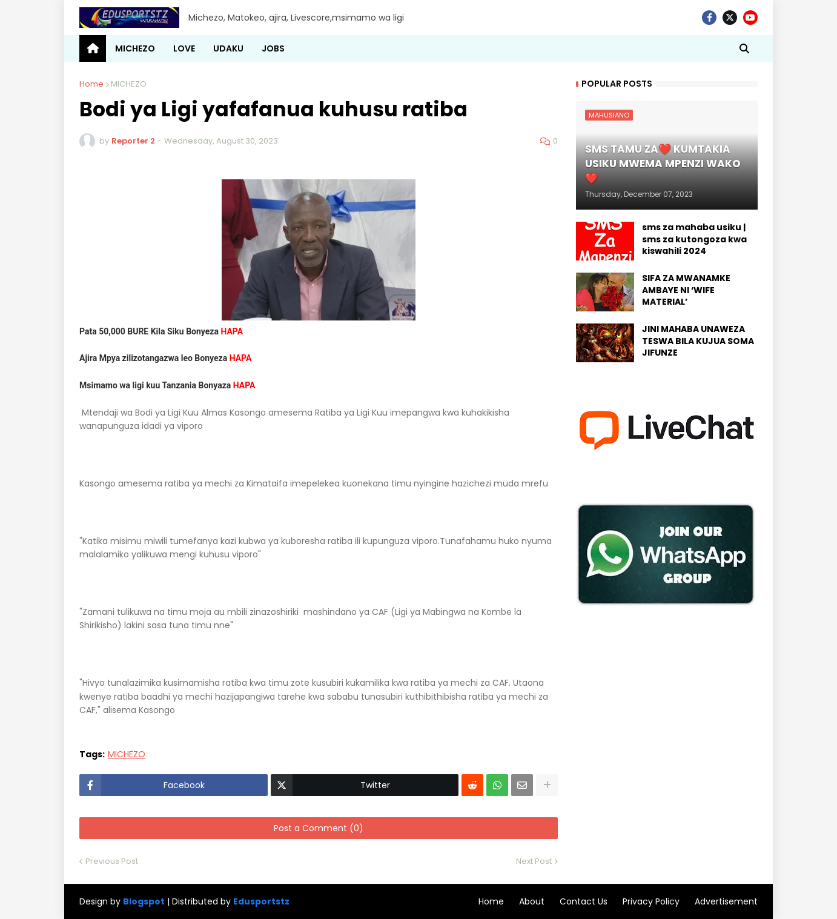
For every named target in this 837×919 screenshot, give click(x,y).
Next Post (534, 861)
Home (91, 84)
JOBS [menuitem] (273, 48)
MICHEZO (129, 84)
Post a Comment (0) (318, 828)
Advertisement (726, 901)
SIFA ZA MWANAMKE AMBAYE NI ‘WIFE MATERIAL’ (686, 290)
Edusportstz (261, 901)
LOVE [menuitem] (184, 48)
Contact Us (583, 901)
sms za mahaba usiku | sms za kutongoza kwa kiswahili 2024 (694, 239)
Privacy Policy (651, 901)
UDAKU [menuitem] (228, 48)
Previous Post (111, 861)
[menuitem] (92, 48)
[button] (744, 48)
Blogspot (144, 901)
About (531, 901)
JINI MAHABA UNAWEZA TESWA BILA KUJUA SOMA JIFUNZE (698, 341)
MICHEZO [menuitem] (135, 48)
